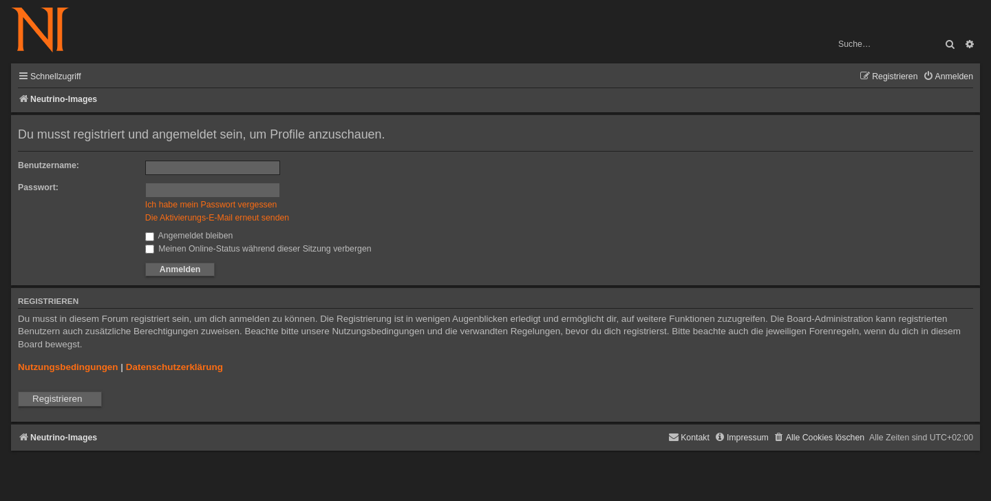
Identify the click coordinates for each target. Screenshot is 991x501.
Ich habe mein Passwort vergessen (211, 204)
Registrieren (57, 398)
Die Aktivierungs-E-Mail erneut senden (217, 218)
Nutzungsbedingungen (68, 367)
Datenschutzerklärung (174, 367)
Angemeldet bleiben (189, 236)
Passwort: (38, 187)
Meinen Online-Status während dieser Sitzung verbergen (258, 249)
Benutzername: (48, 165)
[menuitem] (948, 77)
